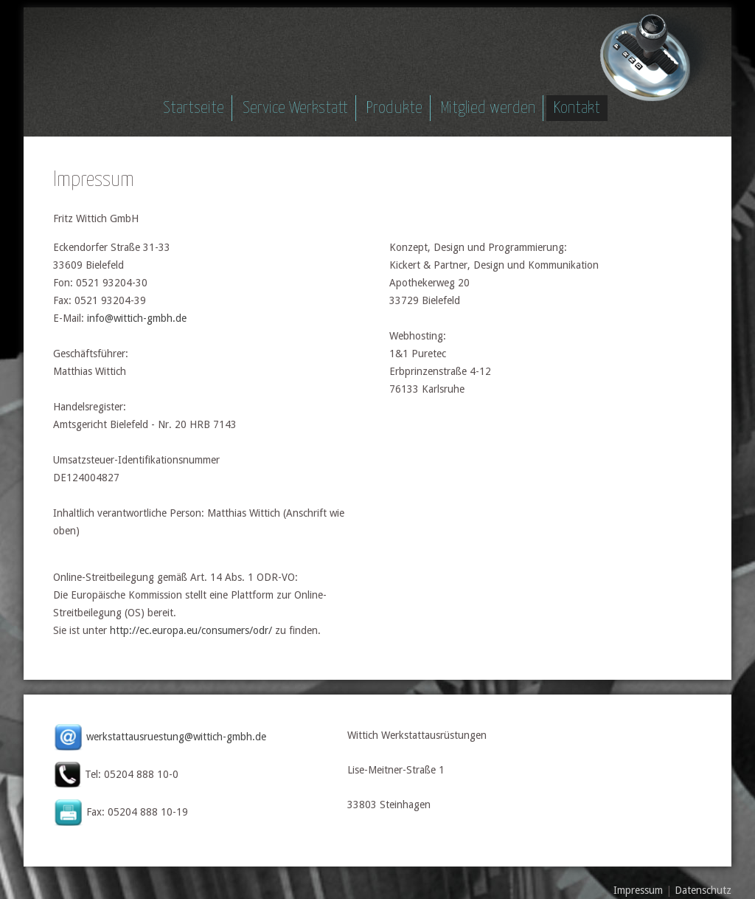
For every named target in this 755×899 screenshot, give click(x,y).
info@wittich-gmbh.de (137, 318)
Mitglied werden (488, 108)
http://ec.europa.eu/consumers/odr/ (191, 630)
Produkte (394, 108)
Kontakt (577, 108)
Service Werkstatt (295, 108)
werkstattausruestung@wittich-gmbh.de (176, 737)
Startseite (193, 108)
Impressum (638, 890)
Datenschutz (703, 890)
